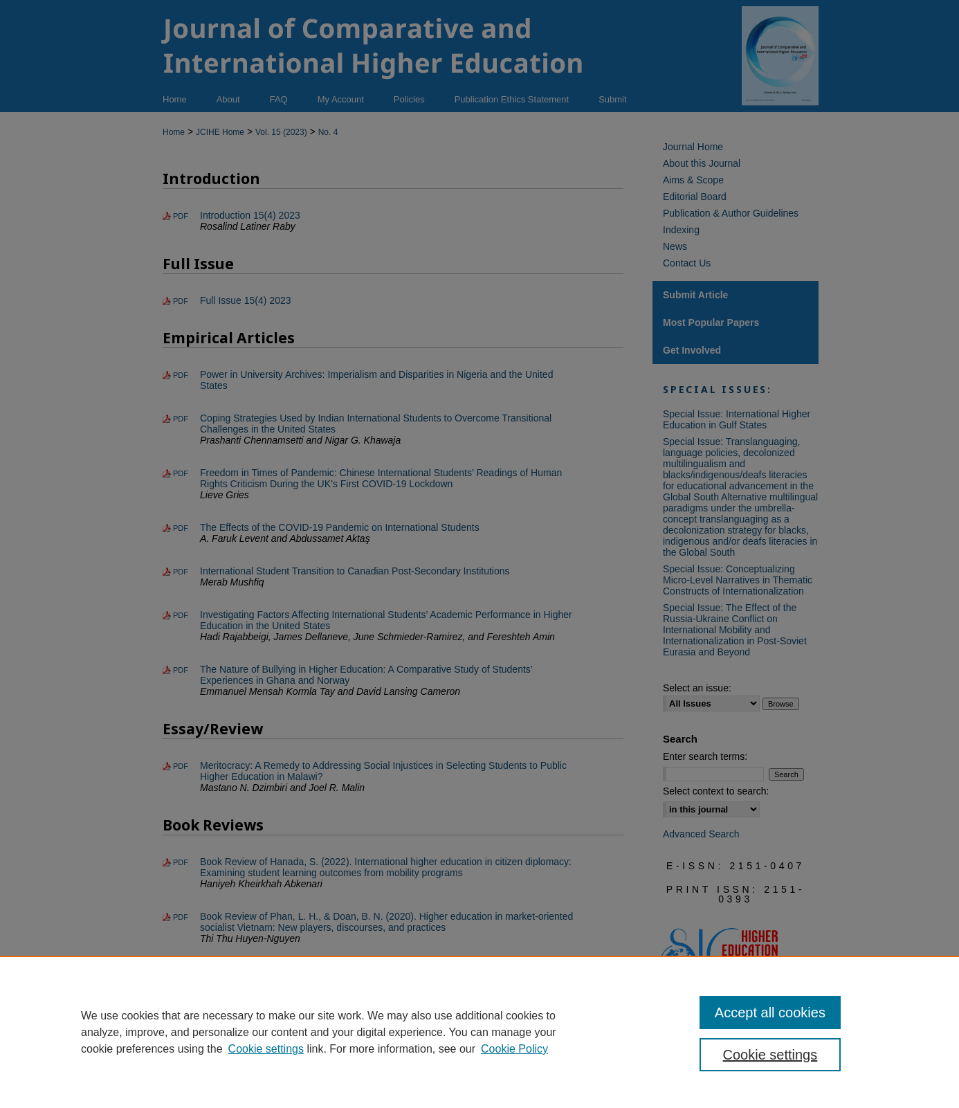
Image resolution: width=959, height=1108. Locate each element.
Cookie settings (266, 1049)
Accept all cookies (770, 1012)
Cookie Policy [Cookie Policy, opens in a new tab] (514, 1049)
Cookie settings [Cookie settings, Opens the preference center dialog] (770, 1054)
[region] (479, 1032)
